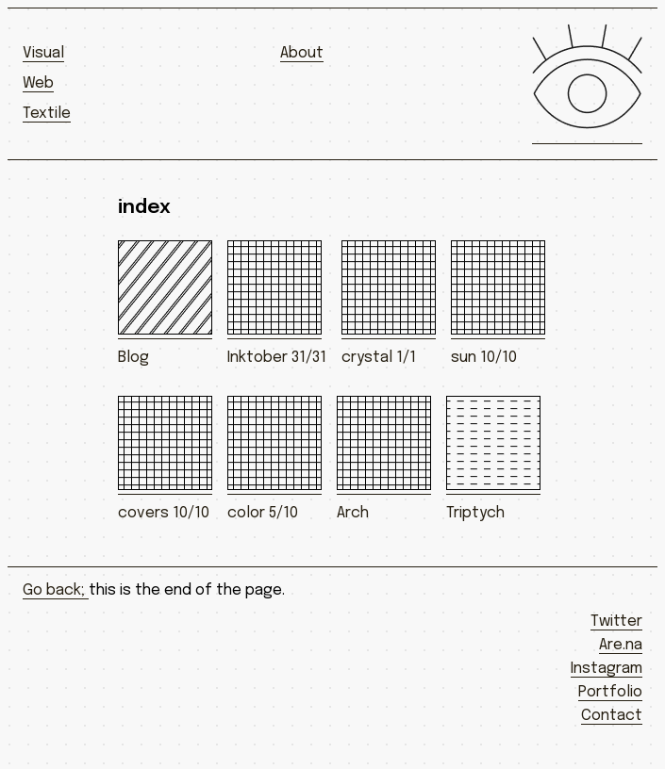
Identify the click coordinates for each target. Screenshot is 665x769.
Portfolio (610, 692)
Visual (43, 53)
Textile (47, 114)
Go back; (56, 590)
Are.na (620, 645)
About (302, 53)
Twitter (616, 622)
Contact (611, 716)
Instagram (606, 669)
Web (38, 83)
